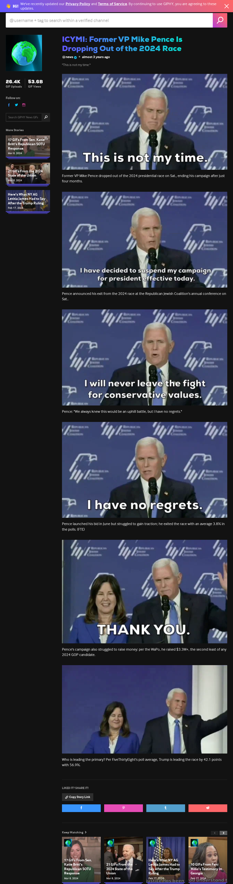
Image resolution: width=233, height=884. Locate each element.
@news (69, 57)
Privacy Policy (78, 4)
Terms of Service (112, 4)
